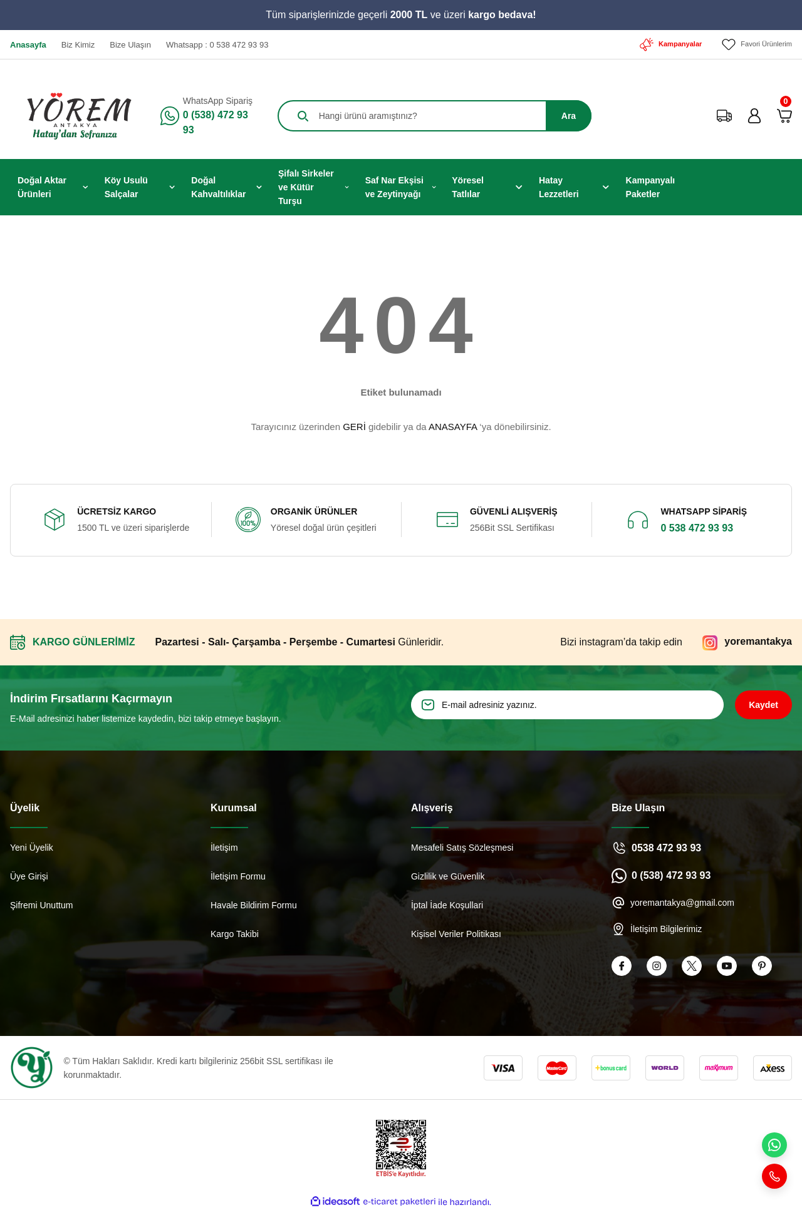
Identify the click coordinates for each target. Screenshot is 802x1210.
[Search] (434, 115)
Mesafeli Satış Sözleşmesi (462, 847)
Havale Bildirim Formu (254, 905)
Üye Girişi (29, 876)
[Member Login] (754, 115)
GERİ (354, 425)
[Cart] (784, 115)
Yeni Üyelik (31, 847)
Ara (568, 115)
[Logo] (74, 115)
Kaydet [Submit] (763, 704)
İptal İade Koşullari (447, 905)
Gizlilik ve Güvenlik (447, 876)
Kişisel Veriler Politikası (456, 933)
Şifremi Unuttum (41, 905)
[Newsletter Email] (567, 704)
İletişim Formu (238, 876)
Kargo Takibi (235, 933)
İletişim (224, 847)
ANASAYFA (453, 425)
